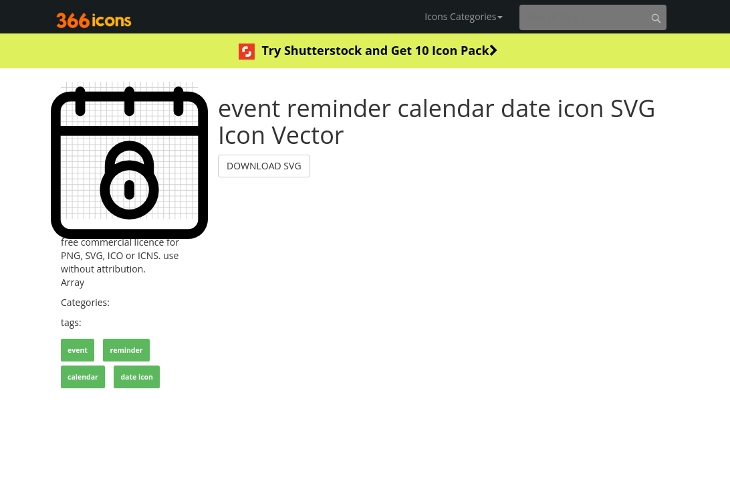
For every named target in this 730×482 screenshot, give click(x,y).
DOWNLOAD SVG (264, 165)
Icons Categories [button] (463, 16)
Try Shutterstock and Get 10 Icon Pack (368, 51)
